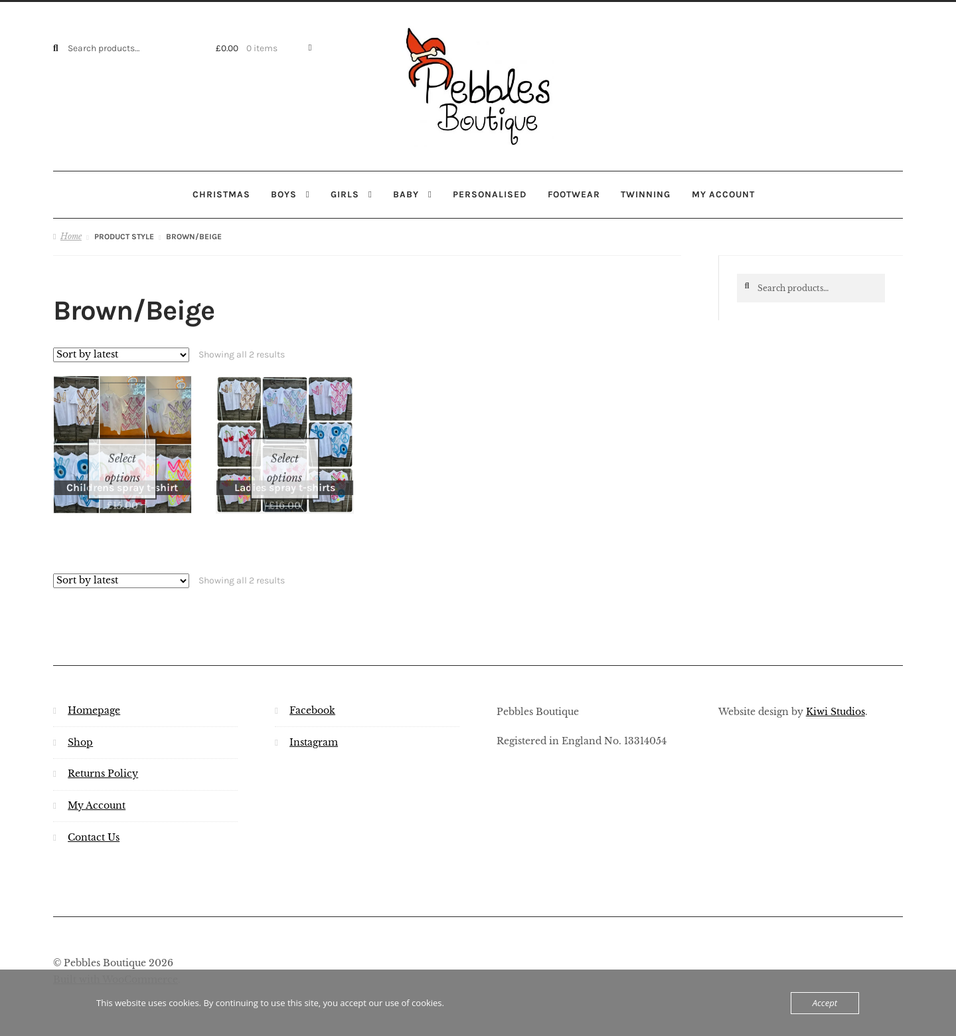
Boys (284, 194)
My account (723, 194)
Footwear (574, 194)
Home (71, 236)
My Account (96, 789)
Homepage (94, 694)
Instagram (313, 726)
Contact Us (94, 821)
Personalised (489, 194)
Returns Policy (103, 758)
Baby (406, 194)
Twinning (646, 194)
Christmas (221, 194)
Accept (825, 1003)
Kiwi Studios (835, 695)
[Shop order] (121, 354)
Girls (345, 194)
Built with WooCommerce (115, 964)
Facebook (312, 694)
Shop (80, 726)
